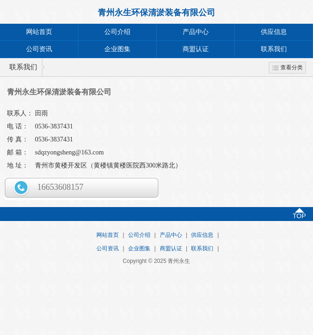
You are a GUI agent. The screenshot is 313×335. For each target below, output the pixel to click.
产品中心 (196, 31)
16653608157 (60, 187)
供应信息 (274, 31)
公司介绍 (117, 31)
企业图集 (117, 49)
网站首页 (39, 31)
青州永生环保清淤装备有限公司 (156, 12)
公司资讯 (39, 49)
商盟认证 (196, 49)
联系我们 (274, 49)
